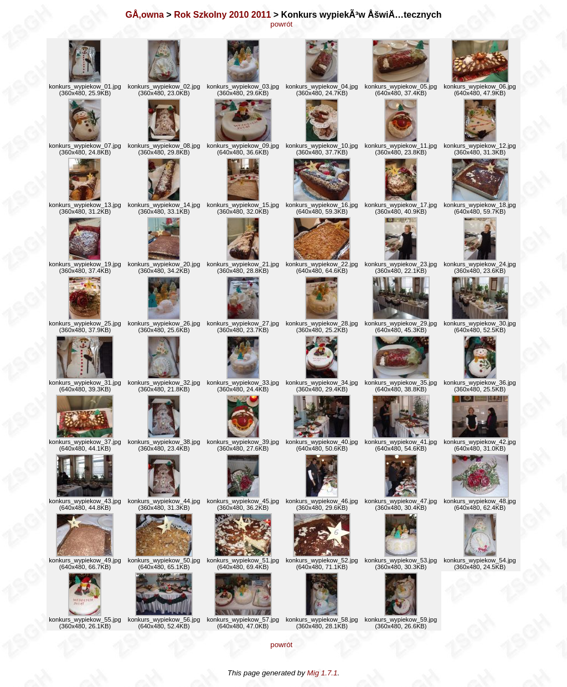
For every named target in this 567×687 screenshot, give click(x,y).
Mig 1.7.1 (322, 673)
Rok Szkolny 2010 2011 (222, 14)
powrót (283, 24)
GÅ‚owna (145, 14)
